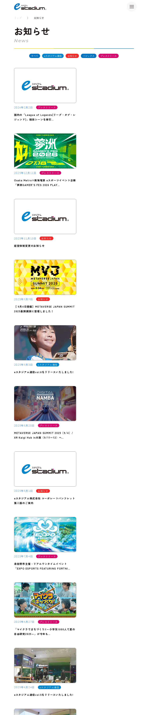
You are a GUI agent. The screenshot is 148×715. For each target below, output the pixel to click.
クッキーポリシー (74, 703)
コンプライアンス (127, 703)
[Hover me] (74, 493)
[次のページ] (86, 459)
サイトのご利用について (24, 703)
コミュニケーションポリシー (100, 703)
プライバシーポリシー (50, 703)
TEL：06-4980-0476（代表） (32, 565)
